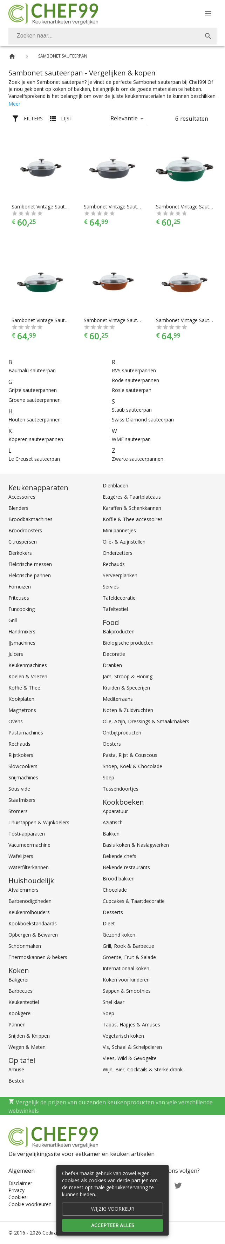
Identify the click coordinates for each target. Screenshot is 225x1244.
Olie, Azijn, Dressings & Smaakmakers (146, 721)
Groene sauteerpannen (34, 400)
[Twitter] (178, 1185)
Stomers (18, 811)
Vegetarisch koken (123, 1035)
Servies (111, 586)
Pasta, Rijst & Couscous (130, 755)
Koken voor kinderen (126, 979)
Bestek (16, 1080)
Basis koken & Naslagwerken (136, 844)
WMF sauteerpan (131, 439)
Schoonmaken (24, 946)
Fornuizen (19, 586)
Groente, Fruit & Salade (129, 957)
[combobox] (112, 36)
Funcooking (21, 609)
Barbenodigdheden (30, 901)
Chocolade (115, 889)
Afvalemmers (23, 889)
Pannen (17, 1024)
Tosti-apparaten (26, 833)
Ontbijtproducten (122, 732)
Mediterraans (118, 699)
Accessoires (21, 496)
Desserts (113, 912)
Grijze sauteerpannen (32, 390)
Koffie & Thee (24, 687)
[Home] (12, 56)
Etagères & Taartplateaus (132, 496)
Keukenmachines (27, 665)
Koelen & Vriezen (27, 676)
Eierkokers (20, 553)
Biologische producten (128, 642)
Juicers (15, 654)
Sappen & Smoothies (127, 990)
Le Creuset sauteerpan (34, 458)
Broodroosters (25, 530)
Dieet (109, 923)
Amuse (16, 1069)
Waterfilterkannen (28, 867)
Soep (108, 777)
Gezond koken (119, 934)
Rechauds (19, 743)
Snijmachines (23, 777)
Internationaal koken (126, 968)
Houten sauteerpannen (34, 419)
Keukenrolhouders (29, 912)
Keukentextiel (23, 1002)
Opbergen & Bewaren (33, 934)
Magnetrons (22, 710)
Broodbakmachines (30, 519)
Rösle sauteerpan (131, 390)
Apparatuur (115, 811)
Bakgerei (18, 979)
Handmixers (21, 631)
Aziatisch (113, 822)
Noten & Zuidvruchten (128, 710)
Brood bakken (119, 878)
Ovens (15, 721)
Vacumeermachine (29, 844)
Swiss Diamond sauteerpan (143, 419)
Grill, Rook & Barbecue (128, 946)
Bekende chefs (119, 856)
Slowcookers (23, 766)
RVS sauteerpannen (134, 370)
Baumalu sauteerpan (32, 370)
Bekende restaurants (126, 867)
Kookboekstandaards (32, 923)
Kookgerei (20, 1013)
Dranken (112, 665)
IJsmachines (21, 642)
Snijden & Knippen (29, 1035)
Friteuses (18, 597)
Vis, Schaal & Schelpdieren (132, 1047)
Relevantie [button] (124, 118)
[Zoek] (208, 36)
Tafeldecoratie (119, 597)
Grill (12, 620)
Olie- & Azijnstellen (124, 541)
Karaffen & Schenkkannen (132, 508)
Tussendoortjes (120, 788)
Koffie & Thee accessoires (133, 519)
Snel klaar (113, 1002)
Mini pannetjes (119, 530)
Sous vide (19, 788)
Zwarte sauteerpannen (137, 458)
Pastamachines (25, 732)
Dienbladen (115, 485)
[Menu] (208, 13)
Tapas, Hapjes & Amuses (131, 1024)
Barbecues (20, 990)
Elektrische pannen (29, 575)
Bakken (111, 833)
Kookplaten (21, 699)
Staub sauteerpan (132, 409)
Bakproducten (119, 631)
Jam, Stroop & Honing (127, 676)
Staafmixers (21, 800)
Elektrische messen (30, 564)
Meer (14, 103)
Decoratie (114, 654)
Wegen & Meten (27, 1047)
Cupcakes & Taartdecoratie (134, 901)
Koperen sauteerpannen (35, 439)
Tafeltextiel (115, 609)
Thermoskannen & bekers (37, 957)
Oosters (112, 743)
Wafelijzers (20, 856)
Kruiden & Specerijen (126, 687)
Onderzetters (117, 553)
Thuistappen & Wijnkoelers (38, 822)
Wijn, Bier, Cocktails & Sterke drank (143, 1069)
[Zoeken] (104, 36)
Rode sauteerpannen (135, 380)
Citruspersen (22, 541)
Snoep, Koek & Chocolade (132, 766)
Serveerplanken (120, 575)
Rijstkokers (20, 755)
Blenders (18, 508)
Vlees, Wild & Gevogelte (130, 1058)
